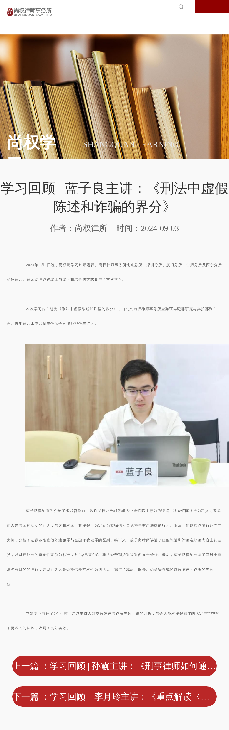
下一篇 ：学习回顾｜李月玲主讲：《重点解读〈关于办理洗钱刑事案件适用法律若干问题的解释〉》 (114, 696)
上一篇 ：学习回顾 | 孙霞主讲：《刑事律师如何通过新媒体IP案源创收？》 (114, 666)
